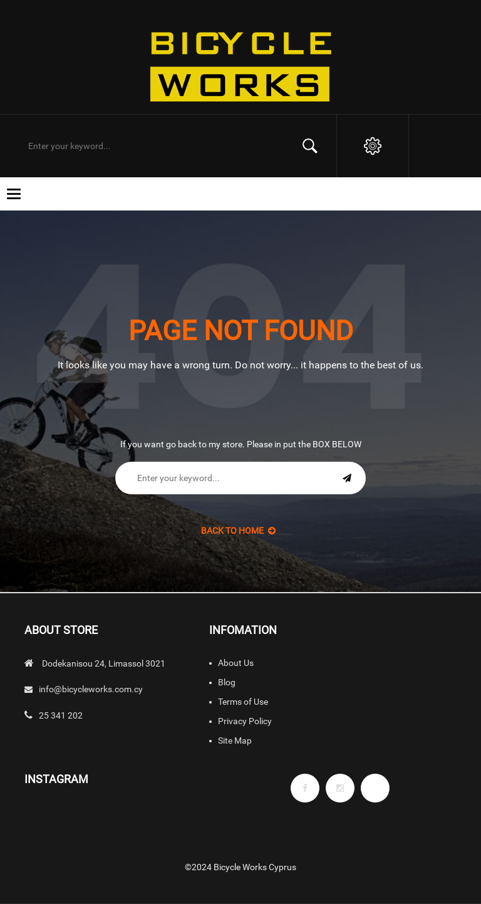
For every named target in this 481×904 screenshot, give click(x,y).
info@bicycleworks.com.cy (91, 689)
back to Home (238, 531)
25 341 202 (61, 715)
